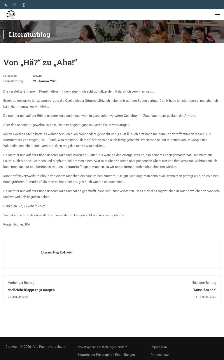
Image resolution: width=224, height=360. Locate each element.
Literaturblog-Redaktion (57, 253)
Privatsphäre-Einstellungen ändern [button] (102, 348)
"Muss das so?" (204, 290)
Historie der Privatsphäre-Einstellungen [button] (106, 356)
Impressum (158, 348)
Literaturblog (13, 82)
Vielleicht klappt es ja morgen (31, 290)
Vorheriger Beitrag (21, 284)
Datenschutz (159, 356)
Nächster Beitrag (204, 284)
